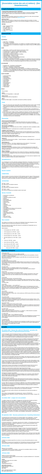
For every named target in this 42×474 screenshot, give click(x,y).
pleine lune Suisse (21, 17)
